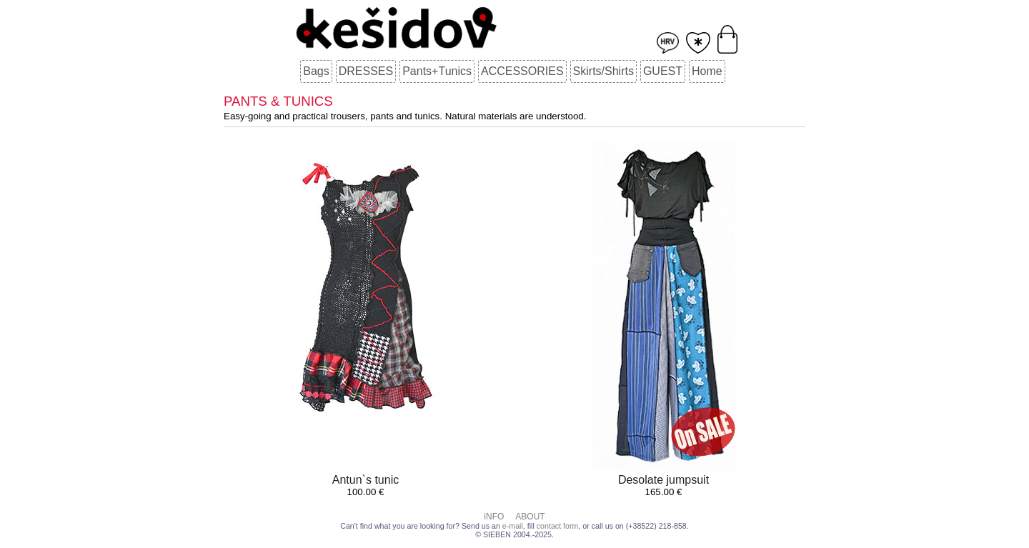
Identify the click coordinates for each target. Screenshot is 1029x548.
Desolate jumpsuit (663, 480)
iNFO (494, 517)
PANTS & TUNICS (278, 101)
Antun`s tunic (365, 480)
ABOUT (530, 517)
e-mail (512, 526)
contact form (558, 526)
